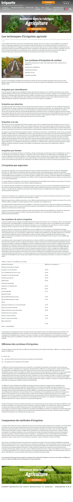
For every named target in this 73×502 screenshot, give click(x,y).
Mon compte (48, 4)
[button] (66, 9)
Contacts (26, 486)
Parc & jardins (37, 8)
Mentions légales (35, 486)
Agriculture (30, 7)
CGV (43, 486)
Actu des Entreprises (6, 8)
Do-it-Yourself (49, 8)
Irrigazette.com (17, 486)
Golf (42, 7)
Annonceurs (49, 486)
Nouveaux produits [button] (17, 7)
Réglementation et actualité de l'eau (58, 9)
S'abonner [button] (48, 2)
